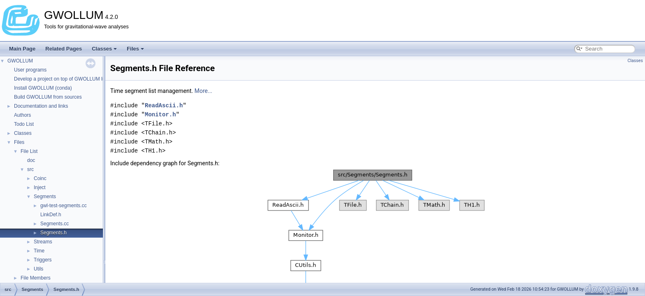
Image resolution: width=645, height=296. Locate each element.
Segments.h (53, 233)
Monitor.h (160, 114)
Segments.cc (54, 224)
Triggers (43, 260)
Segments (45, 196)
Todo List (24, 124)
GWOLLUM (20, 61)
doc (31, 160)
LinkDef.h (50, 214)
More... (203, 91)
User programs (30, 70)
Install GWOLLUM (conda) (43, 88)
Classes (104, 49)
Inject (40, 187)
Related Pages (63, 49)
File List (29, 151)
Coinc (40, 178)
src (30, 169)
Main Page (22, 49)
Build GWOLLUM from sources (48, 97)
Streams (43, 242)
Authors (22, 115)
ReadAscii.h (164, 105)
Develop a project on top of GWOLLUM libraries (66, 79)
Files (135, 49)
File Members (36, 278)
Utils (38, 269)
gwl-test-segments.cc (63, 205)
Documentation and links (41, 106)
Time (39, 251)
